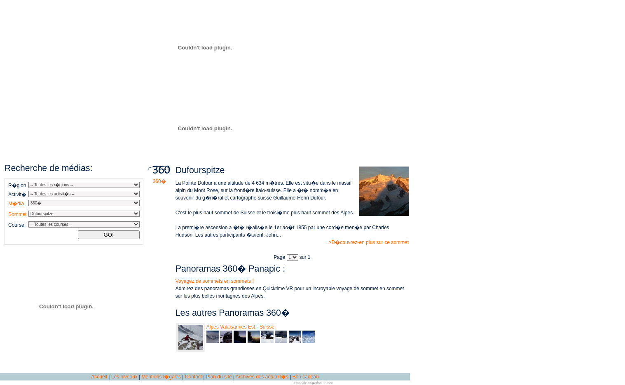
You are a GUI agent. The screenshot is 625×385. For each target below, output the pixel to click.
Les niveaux (124, 377)
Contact (193, 377)
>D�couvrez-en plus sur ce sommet (369, 242)
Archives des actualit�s (262, 377)
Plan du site (219, 377)
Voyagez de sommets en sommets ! (215, 281)
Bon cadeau (306, 377)
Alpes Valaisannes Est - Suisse (240, 327)
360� (159, 178)
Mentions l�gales (161, 377)
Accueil (99, 377)
